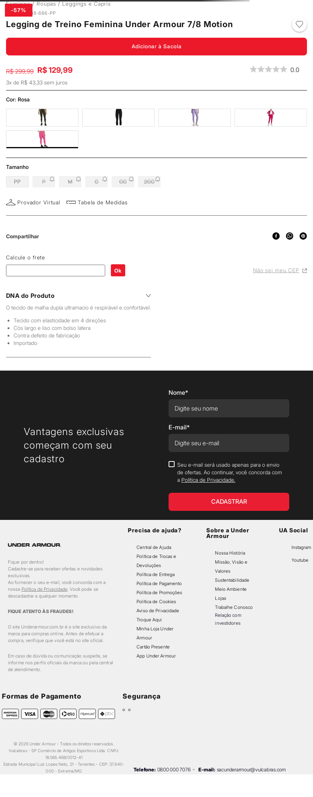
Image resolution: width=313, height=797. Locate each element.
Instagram (301, 547)
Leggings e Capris (86, 3)
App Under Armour (156, 656)
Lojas (220, 598)
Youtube (300, 560)
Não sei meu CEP (280, 270)
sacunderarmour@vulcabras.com (251, 769)
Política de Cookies (156, 601)
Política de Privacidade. (208, 480)
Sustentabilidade (232, 580)
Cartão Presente (153, 647)
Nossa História (230, 553)
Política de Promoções (159, 592)
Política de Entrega (156, 574)
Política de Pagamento (159, 583)
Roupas (46, 3)
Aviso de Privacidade (158, 610)
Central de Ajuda (154, 547)
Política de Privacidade (44, 589)
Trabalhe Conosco (234, 607)
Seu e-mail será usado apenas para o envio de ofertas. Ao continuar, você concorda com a (229, 472)
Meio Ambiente (230, 589)
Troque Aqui (149, 619)
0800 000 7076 (174, 769)
